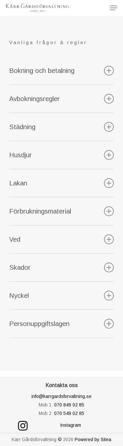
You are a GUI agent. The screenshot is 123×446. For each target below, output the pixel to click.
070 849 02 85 (69, 404)
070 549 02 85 (69, 413)
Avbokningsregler (61, 99)
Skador (61, 267)
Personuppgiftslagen (61, 324)
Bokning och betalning (61, 71)
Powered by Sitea (93, 439)
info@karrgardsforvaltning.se (61, 396)
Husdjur (61, 155)
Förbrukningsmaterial (61, 211)
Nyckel (61, 295)
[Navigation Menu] (113, 8)
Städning (61, 127)
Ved (61, 239)
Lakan (61, 183)
